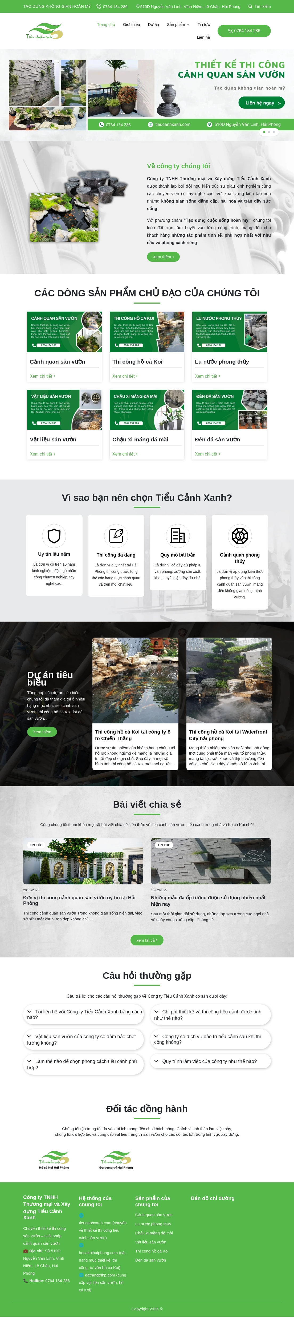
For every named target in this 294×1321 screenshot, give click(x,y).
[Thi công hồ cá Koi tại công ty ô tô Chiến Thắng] (135, 747)
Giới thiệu (131, 24)
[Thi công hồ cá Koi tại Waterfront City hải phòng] (229, 747)
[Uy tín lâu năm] (54, 536)
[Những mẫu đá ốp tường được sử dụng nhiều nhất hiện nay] (211, 861)
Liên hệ (203, 37)
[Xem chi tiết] (42, 376)
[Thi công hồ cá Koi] (147, 363)
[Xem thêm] (163, 257)
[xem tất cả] (146, 940)
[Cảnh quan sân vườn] (64, 363)
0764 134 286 (112, 6)
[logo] (44, 30)
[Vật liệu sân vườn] (64, 441)
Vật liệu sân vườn (150, 1242)
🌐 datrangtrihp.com (97, 1275)
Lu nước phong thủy (153, 1224)
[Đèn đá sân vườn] (229, 441)
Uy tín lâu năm (54, 554)
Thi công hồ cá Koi (152, 1251)
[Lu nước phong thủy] (229, 363)
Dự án (153, 24)
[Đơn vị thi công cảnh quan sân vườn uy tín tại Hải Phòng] (83, 861)
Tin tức (204, 24)
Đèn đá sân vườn (150, 1260)
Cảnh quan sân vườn (154, 1215)
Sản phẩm (178, 24)
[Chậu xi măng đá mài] (147, 441)
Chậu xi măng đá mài (154, 1233)
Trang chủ (106, 24)
